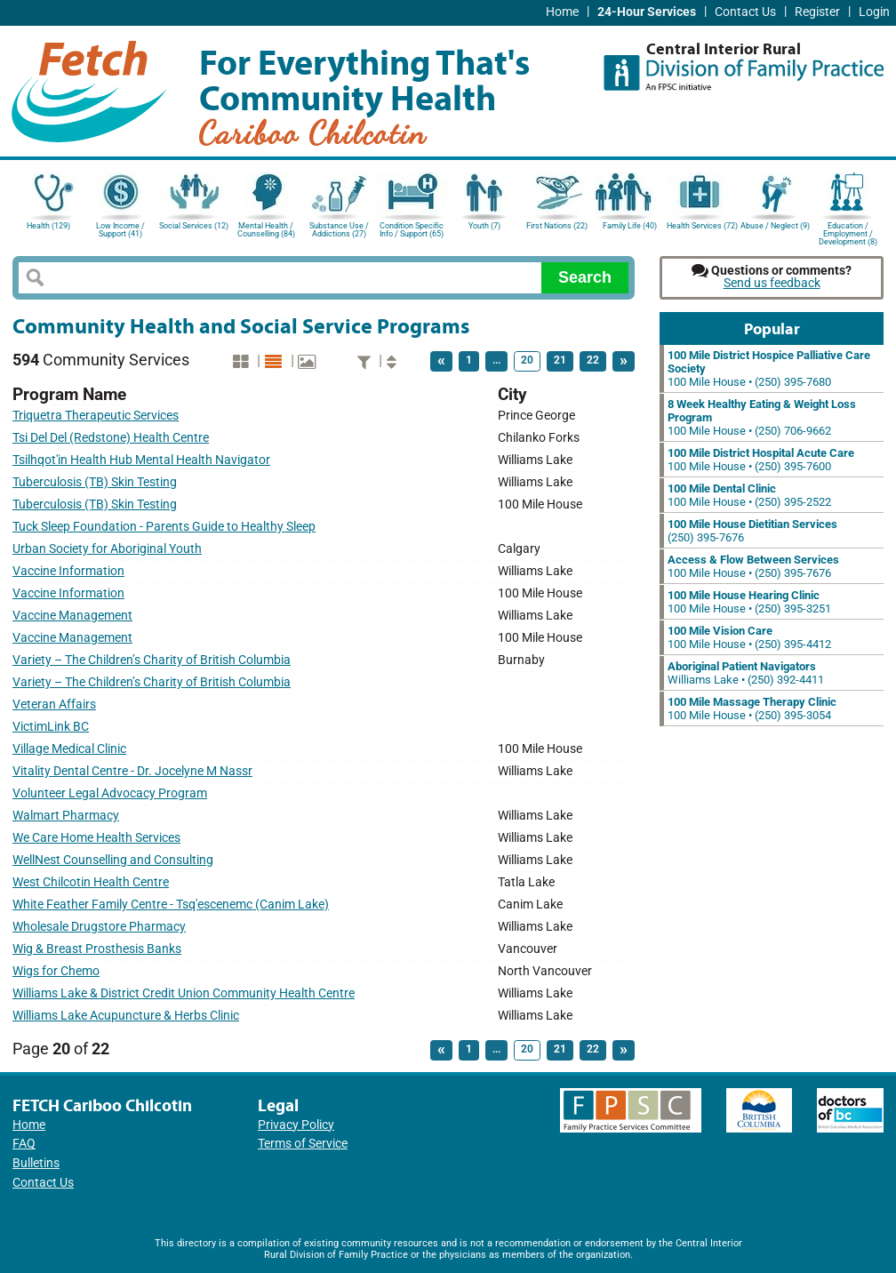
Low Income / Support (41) (120, 229)
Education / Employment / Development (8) (848, 232)
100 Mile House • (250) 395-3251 (749, 601)
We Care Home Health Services (96, 837)
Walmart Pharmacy (65, 815)
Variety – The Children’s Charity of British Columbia (151, 660)
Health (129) (48, 225)
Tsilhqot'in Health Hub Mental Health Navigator (141, 460)
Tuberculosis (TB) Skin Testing (94, 482)
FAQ (24, 1143)
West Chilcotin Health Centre (90, 882)
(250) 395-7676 (752, 530)
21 (560, 360)
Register (817, 12)
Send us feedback (772, 283)
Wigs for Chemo (56, 971)
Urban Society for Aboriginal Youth (107, 548)
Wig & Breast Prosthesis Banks (96, 949)
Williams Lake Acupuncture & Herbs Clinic (125, 1015)
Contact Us (745, 12)
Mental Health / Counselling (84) (266, 229)
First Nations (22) (557, 225)
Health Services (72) (702, 225)
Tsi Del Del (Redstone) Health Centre (110, 437)
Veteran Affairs (54, 704)
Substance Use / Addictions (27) (339, 229)
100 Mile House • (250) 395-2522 (749, 495)
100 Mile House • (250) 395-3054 (752, 708)
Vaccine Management (72, 615)
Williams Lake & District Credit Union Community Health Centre (183, 993)
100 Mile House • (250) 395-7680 (769, 368)
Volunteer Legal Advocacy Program (109, 793)
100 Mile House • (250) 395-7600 (761, 459)
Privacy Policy (296, 1125)
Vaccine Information (68, 571)
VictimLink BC (50, 726)
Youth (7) (484, 225)
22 (593, 360)
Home (562, 12)
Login (874, 12)
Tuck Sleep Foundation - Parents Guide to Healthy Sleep (164, 526)
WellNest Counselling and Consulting (112, 860)
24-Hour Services (646, 12)
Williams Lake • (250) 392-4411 (746, 673)
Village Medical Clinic (69, 749)
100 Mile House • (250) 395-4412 (749, 637)
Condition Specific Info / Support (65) (412, 229)
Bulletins (36, 1163)
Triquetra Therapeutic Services (95, 415)
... (496, 360)
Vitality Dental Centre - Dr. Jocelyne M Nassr (132, 771)
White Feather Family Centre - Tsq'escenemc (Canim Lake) (170, 904)
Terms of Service (303, 1143)
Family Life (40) (630, 225)
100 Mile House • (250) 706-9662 (762, 417)
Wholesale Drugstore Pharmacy (99, 926)
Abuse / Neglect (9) (775, 225)
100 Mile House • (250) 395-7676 (753, 566)
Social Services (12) (193, 225)
